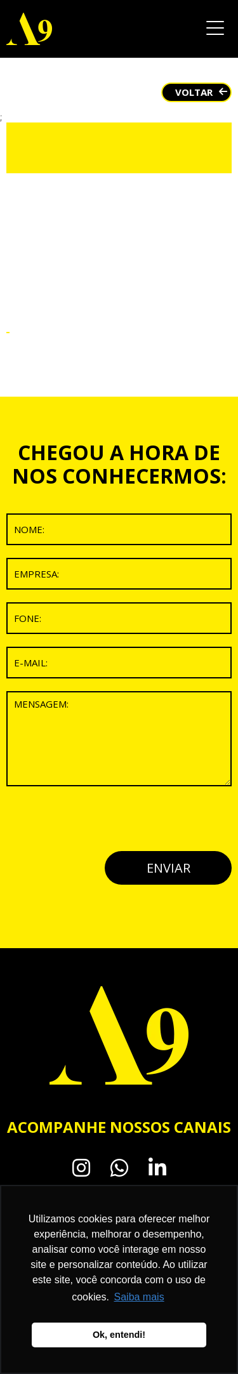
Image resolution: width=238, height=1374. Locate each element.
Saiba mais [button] (139, 1296)
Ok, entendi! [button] (119, 1335)
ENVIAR (168, 867)
